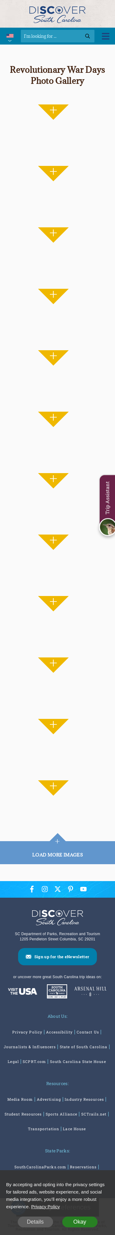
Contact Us (88, 1031)
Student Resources (23, 1114)
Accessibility (59, 1031)
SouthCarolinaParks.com (40, 1166)
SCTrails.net (94, 1114)
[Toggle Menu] (105, 36)
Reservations (83, 1166)
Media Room (20, 1099)
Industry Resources (84, 1099)
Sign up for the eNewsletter (62, 956)
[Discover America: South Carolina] (22, 991)
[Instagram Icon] (44, 889)
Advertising (49, 1099)
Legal (13, 1061)
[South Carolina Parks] (55, 991)
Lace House (74, 1128)
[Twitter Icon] (57, 889)
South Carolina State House (78, 1061)
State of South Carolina (84, 1046)
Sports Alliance (61, 1114)
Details (35, 1222)
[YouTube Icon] (83, 889)
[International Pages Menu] (9, 36)
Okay (79, 1222)
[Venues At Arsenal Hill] (90, 991)
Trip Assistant (107, 498)
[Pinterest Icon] (70, 889)
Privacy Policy (27, 1031)
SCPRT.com (34, 1061)
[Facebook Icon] (31, 889)
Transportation (43, 1128)
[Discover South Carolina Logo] (57, 14)
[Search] (57, 36)
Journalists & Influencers (30, 1046)
